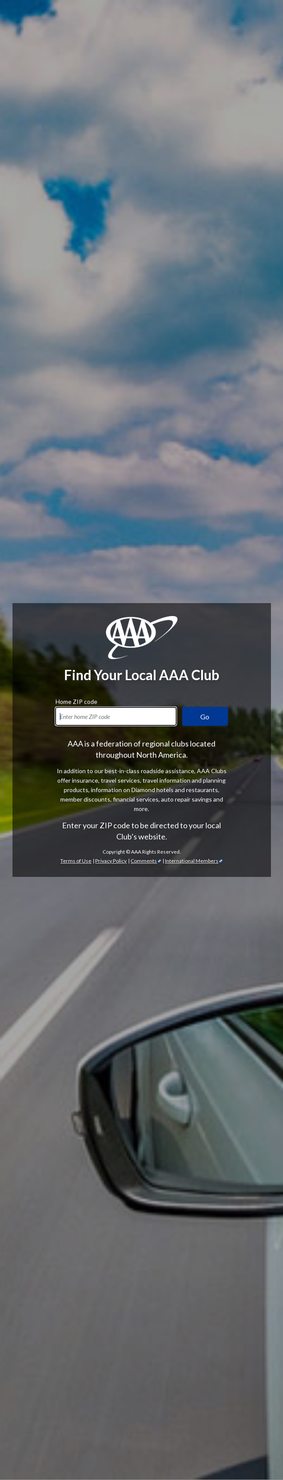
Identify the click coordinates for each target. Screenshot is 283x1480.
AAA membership (43, 586)
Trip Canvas (133, 1425)
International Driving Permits (183, 1434)
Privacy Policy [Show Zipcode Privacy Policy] (111, 275)
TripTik (93, 1415)
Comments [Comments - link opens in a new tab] (144, 275)
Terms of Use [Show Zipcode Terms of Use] (75, 275)
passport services (161, 1444)
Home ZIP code (76, 115)
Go (204, 131)
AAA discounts (67, 770)
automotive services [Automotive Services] (81, 916)
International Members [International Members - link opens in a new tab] (191, 275)
